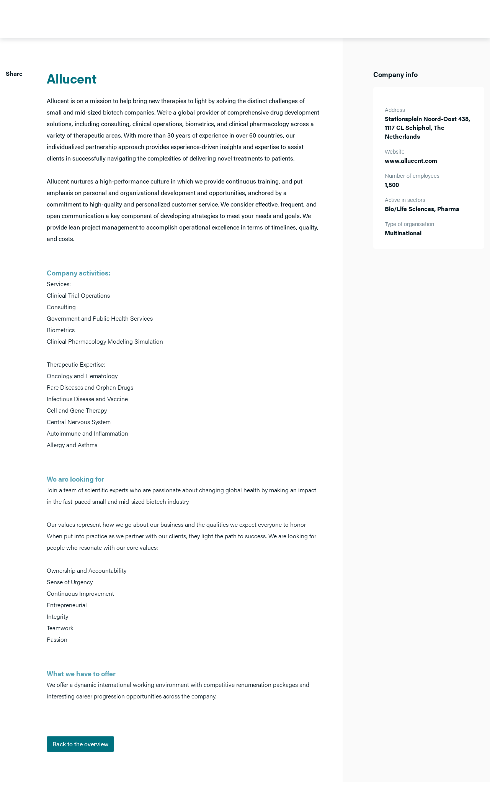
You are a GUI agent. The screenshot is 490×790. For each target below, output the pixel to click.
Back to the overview (80, 743)
